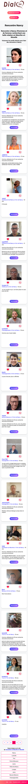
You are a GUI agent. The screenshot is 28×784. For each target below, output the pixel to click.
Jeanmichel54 (5, 502)
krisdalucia (5, 676)
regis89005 (5, 242)
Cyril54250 (5, 329)
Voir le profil (14, 84)
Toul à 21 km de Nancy (8, 634)
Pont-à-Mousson (14, 761)
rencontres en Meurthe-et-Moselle (15, 749)
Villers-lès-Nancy (14, 766)
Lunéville (14, 755)
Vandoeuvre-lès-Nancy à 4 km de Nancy (12, 200)
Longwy (14, 769)
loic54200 (4, 720)
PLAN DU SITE (16, 782)
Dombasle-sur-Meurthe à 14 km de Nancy (13, 547)
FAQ (7, 782)
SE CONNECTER (14, 17)
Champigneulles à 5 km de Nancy (11, 330)
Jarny (14, 772)
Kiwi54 (3, 372)
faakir (3, 546)
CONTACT (24, 782)
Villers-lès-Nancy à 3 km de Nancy (11, 69)
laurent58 (4, 633)
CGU (10, 782)
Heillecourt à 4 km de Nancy (9, 286)
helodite (4, 68)
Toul (14, 758)
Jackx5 (4, 198)
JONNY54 (4, 155)
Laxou (14, 764)
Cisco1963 (5, 459)
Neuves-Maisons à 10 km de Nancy (11, 417)
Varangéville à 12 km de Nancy (10, 460)
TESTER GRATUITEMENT (14, 12)
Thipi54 (4, 415)
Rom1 (3, 589)
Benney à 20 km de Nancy (9, 591)
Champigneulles (14, 777)
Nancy (14, 753)
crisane (4, 111)
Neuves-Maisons (14, 775)
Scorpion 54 (5, 285)
